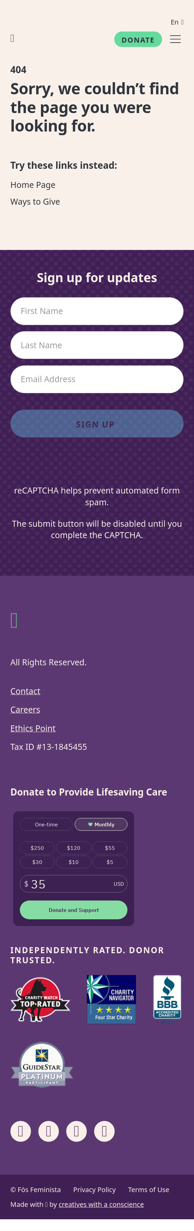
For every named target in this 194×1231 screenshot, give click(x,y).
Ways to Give (35, 201)
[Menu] (175, 39)
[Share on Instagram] (48, 1131)
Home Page (32, 184)
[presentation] (97, 468)
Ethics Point (32, 728)
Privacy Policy (94, 1189)
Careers (25, 709)
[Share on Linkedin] (76, 1131)
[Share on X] (104, 1131)
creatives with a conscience (101, 1204)
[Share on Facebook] (20, 1131)
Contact (25, 691)
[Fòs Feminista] (12, 38)
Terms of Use (148, 1189)
